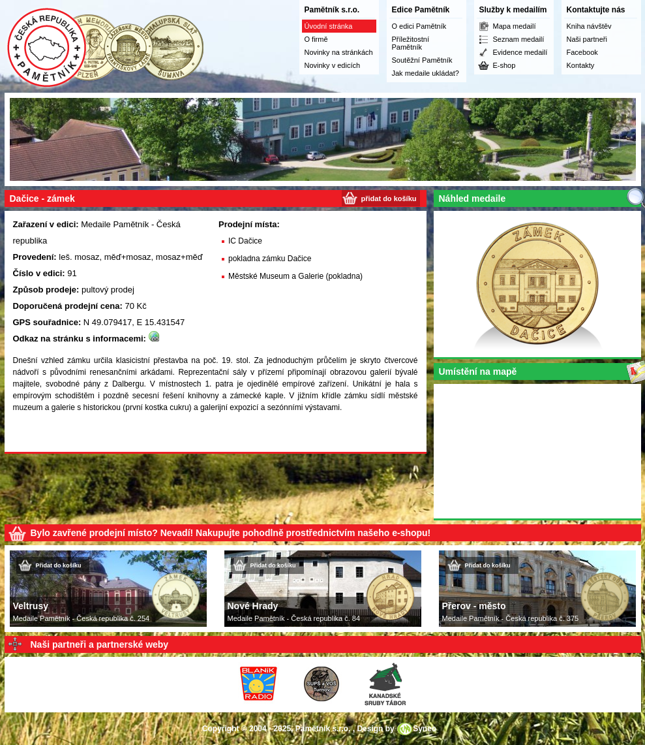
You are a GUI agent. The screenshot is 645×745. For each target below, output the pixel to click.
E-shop (504, 65)
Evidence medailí (520, 52)
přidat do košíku (389, 198)
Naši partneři (587, 39)
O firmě (316, 39)
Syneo (424, 728)
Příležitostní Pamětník (410, 43)
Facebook (582, 52)
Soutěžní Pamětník (422, 60)
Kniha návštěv (589, 26)
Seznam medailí (519, 39)
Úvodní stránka (329, 26)
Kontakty (581, 65)
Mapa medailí (514, 26)
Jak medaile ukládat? (425, 73)
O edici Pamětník (419, 26)
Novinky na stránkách (339, 52)
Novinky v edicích (333, 65)
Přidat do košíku (59, 565)
